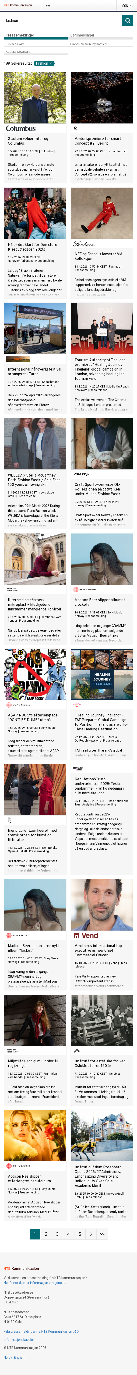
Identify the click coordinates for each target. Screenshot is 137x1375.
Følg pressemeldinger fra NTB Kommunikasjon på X (41, 1331)
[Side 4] (68, 1234)
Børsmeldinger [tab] (82, 35)
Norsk (8, 1357)
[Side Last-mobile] (102, 1234)
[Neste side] (91, 1234)
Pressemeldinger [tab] (20, 35)
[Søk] (63, 20)
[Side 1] (35, 1234)
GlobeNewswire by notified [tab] (88, 44)
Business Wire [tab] (15, 44)
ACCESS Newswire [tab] (18, 51)
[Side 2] (46, 1234)
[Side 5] (79, 1234)
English (19, 1357)
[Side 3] (57, 1234)
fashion (44, 63)
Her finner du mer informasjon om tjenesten (36, 1283)
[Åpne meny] (49, 5)
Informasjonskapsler (19, 1340)
